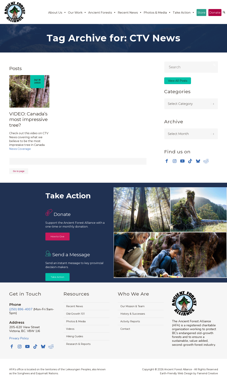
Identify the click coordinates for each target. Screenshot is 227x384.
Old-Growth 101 (75, 313)
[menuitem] (224, 13)
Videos (70, 328)
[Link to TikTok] (190, 161)
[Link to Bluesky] (198, 161)
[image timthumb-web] (198, 210)
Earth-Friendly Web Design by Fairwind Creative (189, 373)
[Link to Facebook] (166, 161)
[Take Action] (57, 277)
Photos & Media (157, 12)
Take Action (184, 12)
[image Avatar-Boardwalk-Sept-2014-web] (170, 255)
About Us (57, 12)
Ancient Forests (102, 12)
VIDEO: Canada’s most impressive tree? (28, 119)
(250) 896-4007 (21, 309)
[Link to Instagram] (174, 161)
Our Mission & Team (132, 306)
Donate (215, 12)
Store (201, 12)
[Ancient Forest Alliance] (15, 12)
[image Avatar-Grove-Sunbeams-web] (142, 210)
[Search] (224, 12)
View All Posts (177, 80)
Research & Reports (78, 344)
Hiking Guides (74, 336)
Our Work (77, 12)
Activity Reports (130, 321)
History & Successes (132, 313)
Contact (125, 328)
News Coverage (20, 149)
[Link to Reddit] (205, 161)
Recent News (130, 12)
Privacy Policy (19, 338)
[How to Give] (57, 236)
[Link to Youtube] (182, 161)
